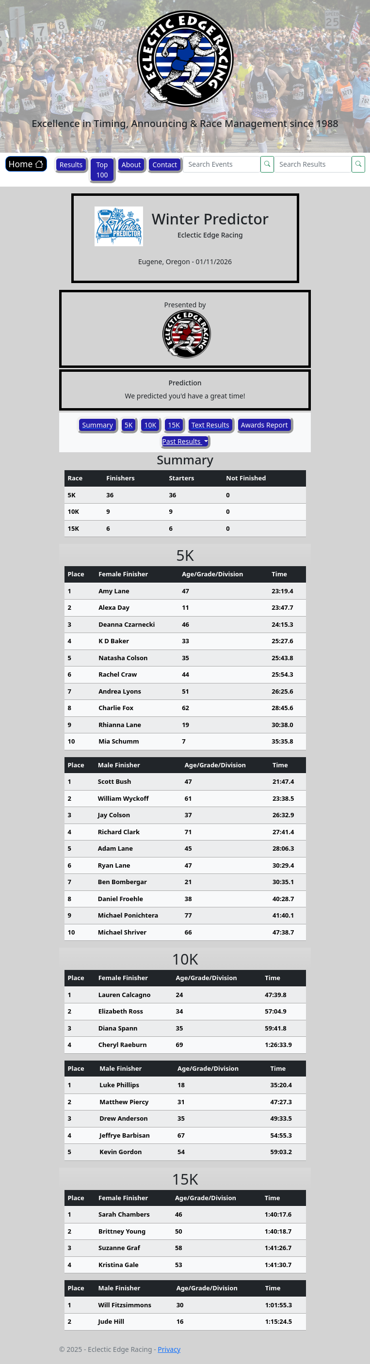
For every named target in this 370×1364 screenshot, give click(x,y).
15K (174, 424)
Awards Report (264, 424)
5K (129, 424)
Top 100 (102, 169)
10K (150, 424)
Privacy (169, 1349)
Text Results (210, 424)
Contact (164, 164)
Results (71, 164)
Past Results (182, 441)
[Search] (221, 164)
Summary (97, 424)
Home (26, 164)
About (131, 164)
